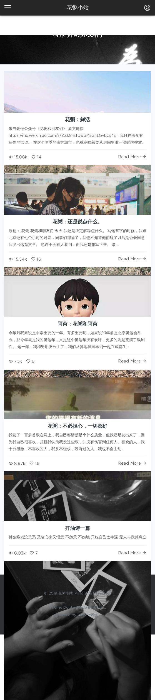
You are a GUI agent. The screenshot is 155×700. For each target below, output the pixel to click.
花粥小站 (77, 8)
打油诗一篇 (77, 528)
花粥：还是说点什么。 (77, 222)
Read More (132, 157)
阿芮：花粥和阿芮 (78, 324)
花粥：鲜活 (77, 119)
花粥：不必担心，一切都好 (78, 426)
